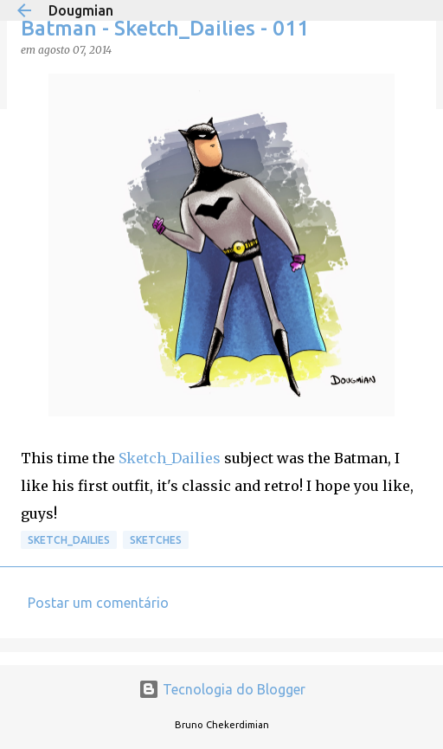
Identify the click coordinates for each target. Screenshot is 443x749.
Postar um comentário (98, 602)
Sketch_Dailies (170, 458)
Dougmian (80, 10)
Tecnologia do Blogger (221, 689)
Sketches (156, 540)
